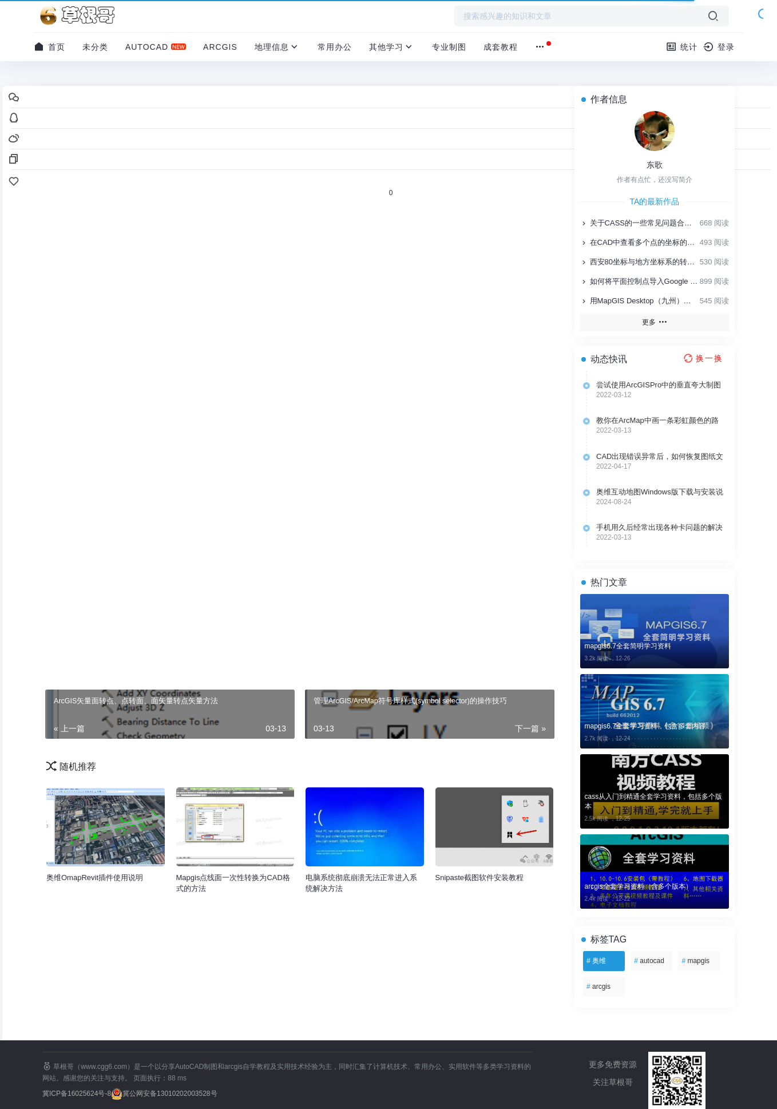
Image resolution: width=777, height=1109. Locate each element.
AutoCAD (146, 47)
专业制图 (449, 47)
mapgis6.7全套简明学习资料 (628, 646)
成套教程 (500, 47)
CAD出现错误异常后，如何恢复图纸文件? (659, 456)
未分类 (95, 47)
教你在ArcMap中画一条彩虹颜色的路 (657, 420)
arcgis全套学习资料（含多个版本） (638, 886)
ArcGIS (220, 47)
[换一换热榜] (702, 358)
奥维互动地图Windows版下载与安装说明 (659, 492)
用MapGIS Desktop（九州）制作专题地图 (638, 300)
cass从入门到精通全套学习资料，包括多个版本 (654, 801)
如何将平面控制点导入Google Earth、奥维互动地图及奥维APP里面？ (638, 281)
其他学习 (392, 47)
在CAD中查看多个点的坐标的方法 (638, 242)
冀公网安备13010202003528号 (169, 1094)
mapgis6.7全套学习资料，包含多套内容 (645, 726)
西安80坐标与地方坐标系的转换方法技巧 (638, 262)
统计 (681, 46)
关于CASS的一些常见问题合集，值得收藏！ (638, 223)
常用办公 (335, 47)
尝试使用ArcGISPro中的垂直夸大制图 (658, 385)
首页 (49, 46)
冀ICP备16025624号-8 (76, 1094)
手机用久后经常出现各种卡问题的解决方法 (659, 527)
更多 (654, 321)
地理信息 (277, 47)
